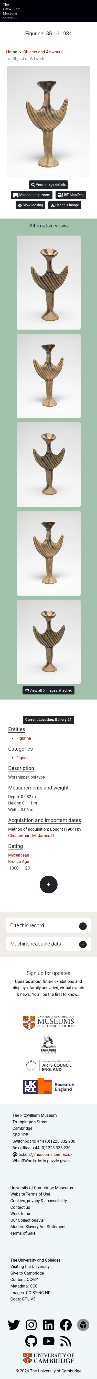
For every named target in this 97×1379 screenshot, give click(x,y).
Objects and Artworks (42, 52)
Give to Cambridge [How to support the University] (27, 1273)
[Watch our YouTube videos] (49, 1340)
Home (11, 52)
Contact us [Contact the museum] (20, 1207)
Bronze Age (18, 861)
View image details (48, 184)
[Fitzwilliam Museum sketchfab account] (83, 1324)
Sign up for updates (48, 973)
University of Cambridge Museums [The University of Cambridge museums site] (41, 1187)
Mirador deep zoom (31, 195)
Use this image (65, 205)
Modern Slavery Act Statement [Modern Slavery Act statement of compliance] (38, 1226)
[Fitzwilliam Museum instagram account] (31, 1324)
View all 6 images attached (48, 690)
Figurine (23, 738)
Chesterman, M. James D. (31, 835)
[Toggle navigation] (87, 11)
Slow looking (30, 205)
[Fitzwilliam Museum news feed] (66, 1340)
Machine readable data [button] (35, 944)
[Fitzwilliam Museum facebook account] (49, 1324)
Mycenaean (18, 855)
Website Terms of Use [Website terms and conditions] (30, 1194)
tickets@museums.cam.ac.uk (45, 1154)
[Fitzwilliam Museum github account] (31, 1340)
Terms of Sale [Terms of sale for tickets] (23, 1233)
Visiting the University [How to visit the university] (30, 1266)
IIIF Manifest (71, 195)
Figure (22, 757)
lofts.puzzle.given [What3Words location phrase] (54, 1160)
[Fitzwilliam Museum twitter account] (14, 1324)
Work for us (20, 1213)
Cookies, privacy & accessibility (38, 1200)
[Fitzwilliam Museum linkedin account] (66, 1324)
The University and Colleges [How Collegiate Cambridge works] (35, 1260)
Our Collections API (28, 1220)
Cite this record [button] (27, 925)
